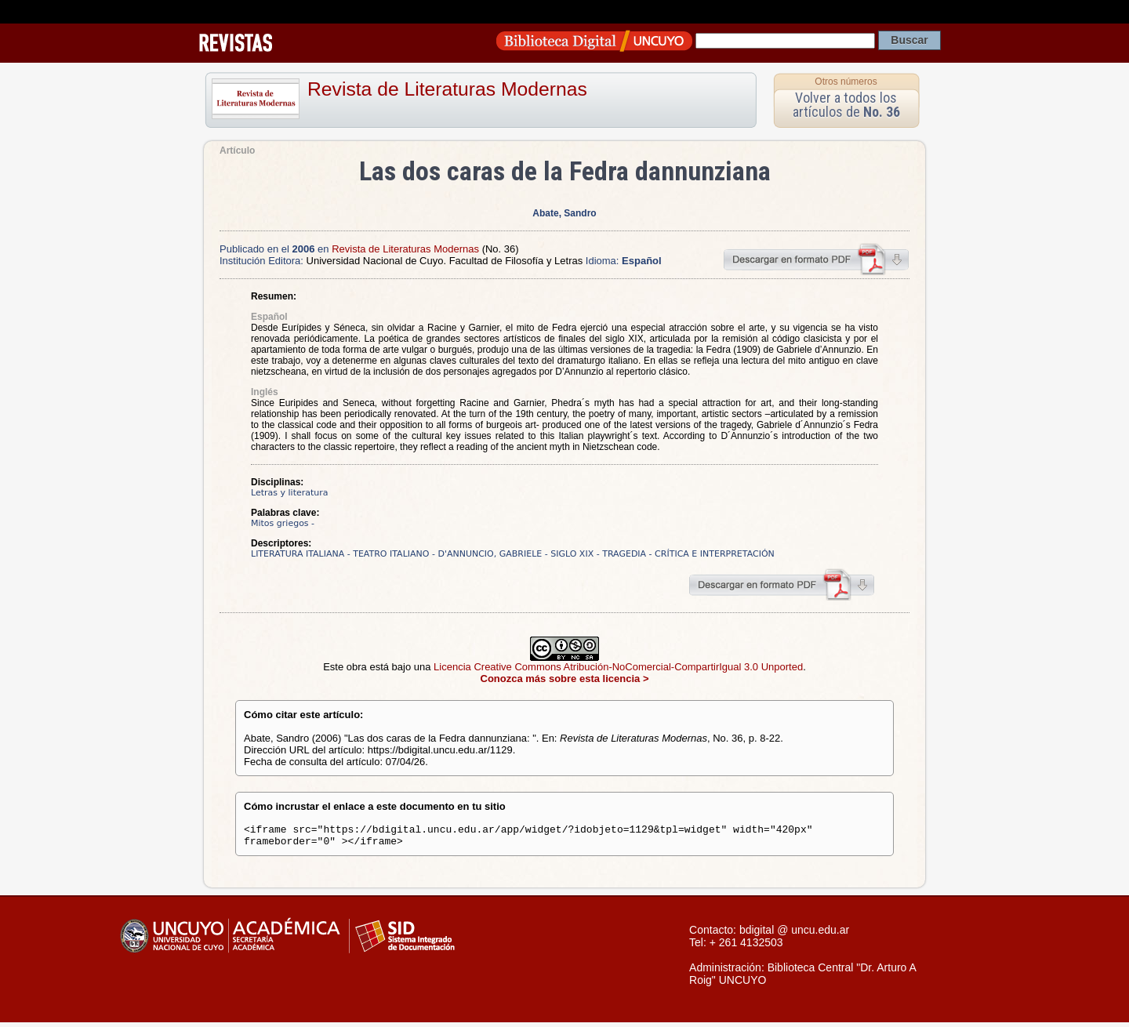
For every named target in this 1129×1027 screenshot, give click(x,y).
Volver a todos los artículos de (846, 104)
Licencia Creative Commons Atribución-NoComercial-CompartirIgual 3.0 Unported (618, 667)
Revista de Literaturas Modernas (447, 89)
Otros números (846, 81)
